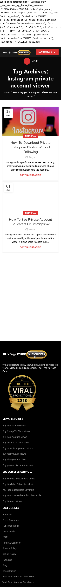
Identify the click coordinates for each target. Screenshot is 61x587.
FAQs (5, 537)
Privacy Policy (9, 548)
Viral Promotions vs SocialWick (18, 582)
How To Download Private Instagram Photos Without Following (30, 147)
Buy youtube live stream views (17, 465)
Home (6, 92)
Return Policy (9, 554)
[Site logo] (16, 51)
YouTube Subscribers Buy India (18, 490)
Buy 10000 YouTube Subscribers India (21, 495)
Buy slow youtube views (14, 459)
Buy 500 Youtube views (14, 425)
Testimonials (8, 531)
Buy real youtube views (14, 453)
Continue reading (30, 175)
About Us (7, 514)
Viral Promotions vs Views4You (18, 576)
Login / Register (47, 52)
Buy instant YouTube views (16, 442)
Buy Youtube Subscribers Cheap (18, 478)
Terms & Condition (11, 542)
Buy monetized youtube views (17, 448)
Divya (32, 157)
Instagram (30, 136)
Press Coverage (10, 520)
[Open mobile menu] (30, 61)
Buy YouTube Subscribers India (18, 484)
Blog (4, 565)
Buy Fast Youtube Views (14, 437)
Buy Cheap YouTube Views (16, 431)
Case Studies (9, 571)
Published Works (11, 525)
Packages (7, 559)
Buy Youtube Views (12, 501)
